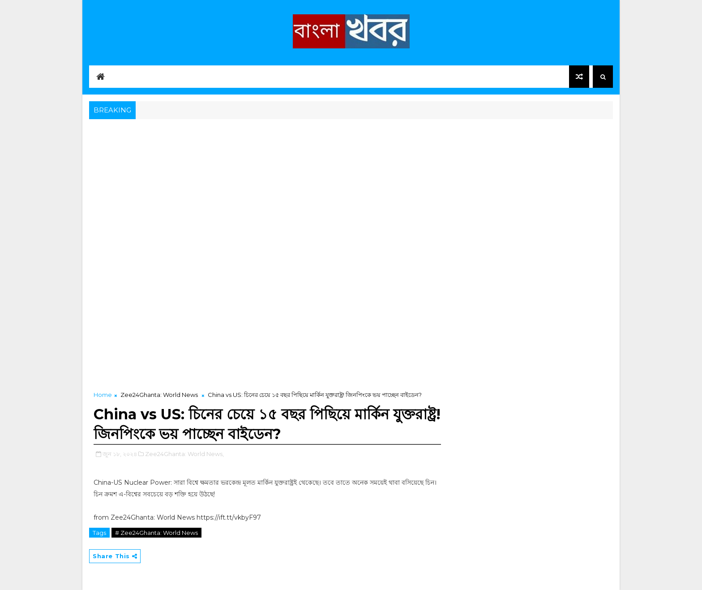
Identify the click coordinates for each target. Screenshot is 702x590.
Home (103, 394)
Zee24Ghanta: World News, (184, 453)
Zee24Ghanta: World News (159, 394)
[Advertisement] (351, 188)
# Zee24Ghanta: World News (156, 532)
